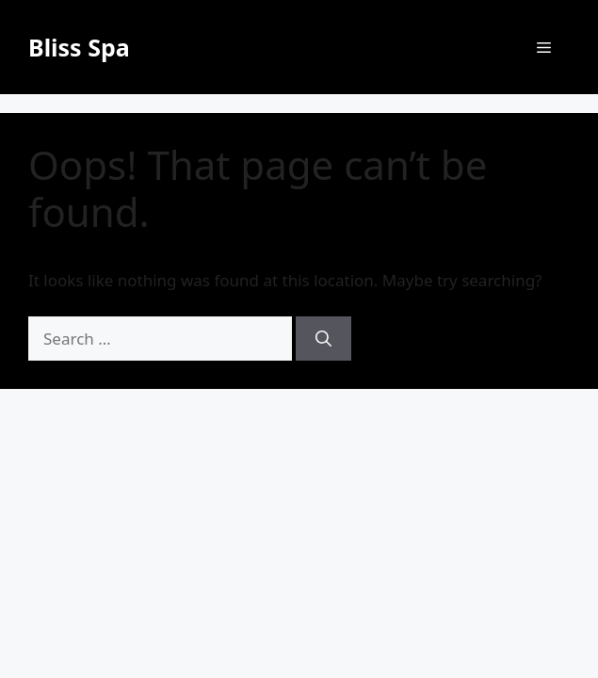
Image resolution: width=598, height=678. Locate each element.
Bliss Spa (79, 47)
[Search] (323, 339)
